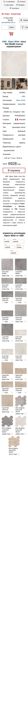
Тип (4, 239)
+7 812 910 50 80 (8, 19)
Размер (12, 250)
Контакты (14, 8)
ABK (23, 96)
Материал (14, 239)
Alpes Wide (14, 41)
